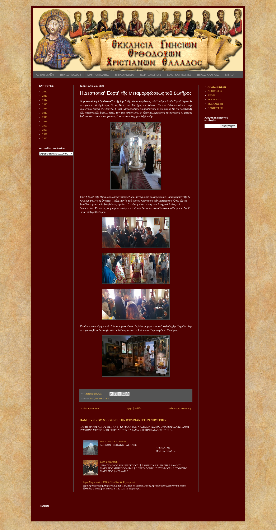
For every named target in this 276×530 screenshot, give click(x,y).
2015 (44, 104)
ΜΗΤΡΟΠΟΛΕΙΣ (98, 74)
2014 (44, 100)
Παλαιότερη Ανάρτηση (179, 408)
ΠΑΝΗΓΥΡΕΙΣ (102, 398)
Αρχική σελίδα (45, 74)
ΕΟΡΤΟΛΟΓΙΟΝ (150, 74)
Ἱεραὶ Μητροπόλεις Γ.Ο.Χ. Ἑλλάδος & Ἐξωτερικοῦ (109, 482)
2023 (44, 138)
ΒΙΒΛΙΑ (229, 74)
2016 (44, 108)
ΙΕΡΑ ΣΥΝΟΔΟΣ (70, 74)
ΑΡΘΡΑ (212, 95)
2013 (44, 95)
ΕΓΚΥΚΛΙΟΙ (214, 99)
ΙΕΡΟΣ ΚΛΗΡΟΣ (208, 74)
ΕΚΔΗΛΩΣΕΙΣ (215, 103)
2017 (44, 112)
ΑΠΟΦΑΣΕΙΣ (215, 90)
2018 (44, 117)
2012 (44, 91)
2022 (92, 398)
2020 (44, 125)
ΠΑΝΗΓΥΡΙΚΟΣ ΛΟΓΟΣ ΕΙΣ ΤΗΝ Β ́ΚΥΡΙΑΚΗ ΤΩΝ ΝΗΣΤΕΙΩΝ (123, 420)
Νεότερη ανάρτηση (90, 408)
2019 (44, 121)
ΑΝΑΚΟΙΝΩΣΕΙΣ (217, 86)
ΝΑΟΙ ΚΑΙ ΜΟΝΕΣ (179, 74)
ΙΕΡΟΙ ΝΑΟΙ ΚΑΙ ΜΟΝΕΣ (114, 441)
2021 (44, 129)
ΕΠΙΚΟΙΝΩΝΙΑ (124, 74)
